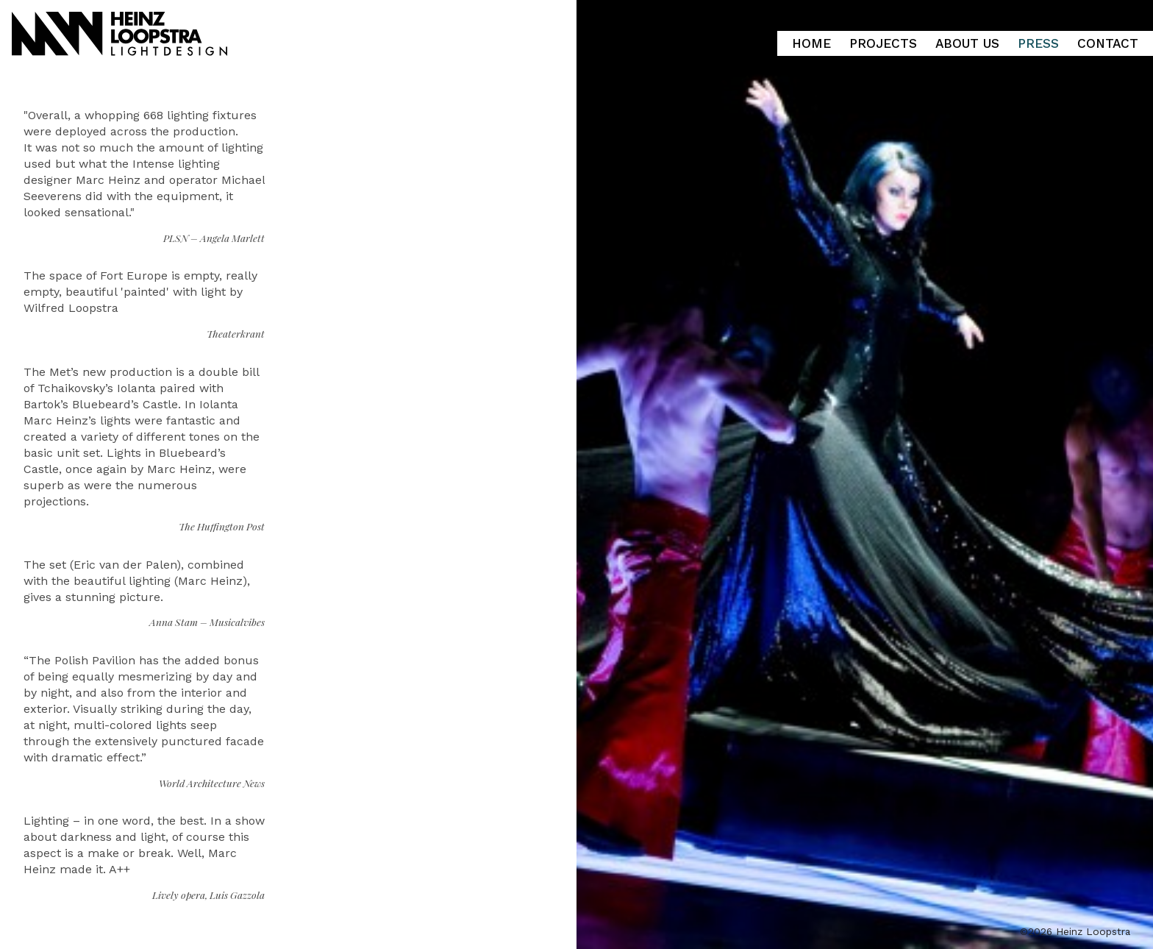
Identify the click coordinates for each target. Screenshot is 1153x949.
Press (1038, 43)
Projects (883, 43)
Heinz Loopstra (141, 30)
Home (811, 43)
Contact (1107, 43)
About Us (967, 43)
